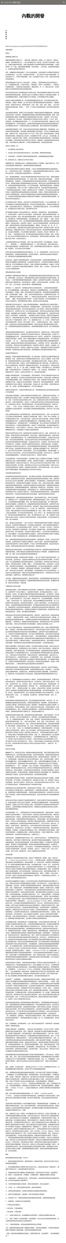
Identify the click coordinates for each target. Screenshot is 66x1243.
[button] (2, 2)
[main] (32, 16)
